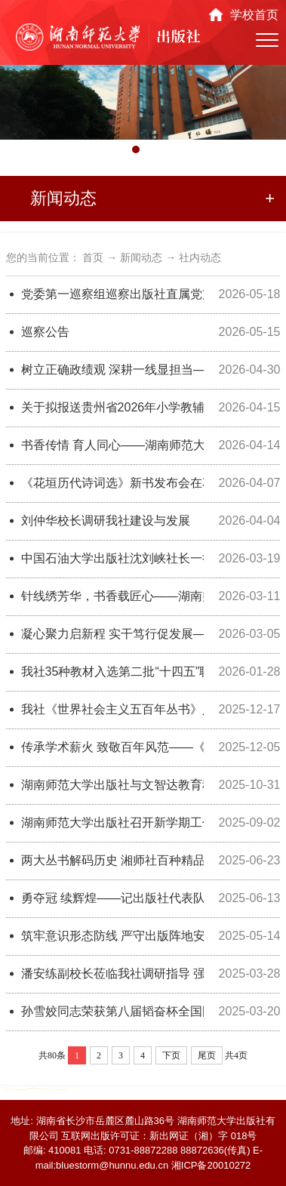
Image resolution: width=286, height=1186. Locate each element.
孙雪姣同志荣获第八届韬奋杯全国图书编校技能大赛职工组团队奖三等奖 (112, 1011)
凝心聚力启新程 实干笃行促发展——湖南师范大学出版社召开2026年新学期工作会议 (112, 633)
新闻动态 (141, 257)
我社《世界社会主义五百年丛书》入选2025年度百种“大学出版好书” (112, 709)
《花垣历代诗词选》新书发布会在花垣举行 (112, 482)
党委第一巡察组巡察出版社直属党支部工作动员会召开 (112, 294)
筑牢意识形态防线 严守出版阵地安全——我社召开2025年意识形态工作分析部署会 (112, 935)
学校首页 (254, 14)
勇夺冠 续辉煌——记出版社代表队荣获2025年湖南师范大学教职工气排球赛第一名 (112, 898)
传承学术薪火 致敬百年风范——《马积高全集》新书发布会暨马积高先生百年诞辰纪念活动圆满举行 (112, 747)
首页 (92, 257)
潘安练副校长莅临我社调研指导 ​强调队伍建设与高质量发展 (112, 973)
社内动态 (200, 257)
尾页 (207, 1055)
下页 (171, 1055)
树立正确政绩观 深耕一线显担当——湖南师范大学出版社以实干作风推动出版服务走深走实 (112, 369)
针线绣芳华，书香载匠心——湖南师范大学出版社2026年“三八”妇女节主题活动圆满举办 (112, 596)
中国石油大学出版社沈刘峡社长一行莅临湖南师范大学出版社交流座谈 (112, 558)
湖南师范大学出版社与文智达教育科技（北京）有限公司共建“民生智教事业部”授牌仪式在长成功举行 (112, 784)
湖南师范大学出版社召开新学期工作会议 (112, 822)
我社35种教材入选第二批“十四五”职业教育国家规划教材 (112, 671)
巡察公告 (45, 331)
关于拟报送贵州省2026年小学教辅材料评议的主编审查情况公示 (112, 407)
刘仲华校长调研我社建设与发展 (105, 520)
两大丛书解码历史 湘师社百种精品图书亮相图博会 (112, 860)
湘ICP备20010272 (211, 1165)
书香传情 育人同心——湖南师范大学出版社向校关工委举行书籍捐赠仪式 (112, 445)
